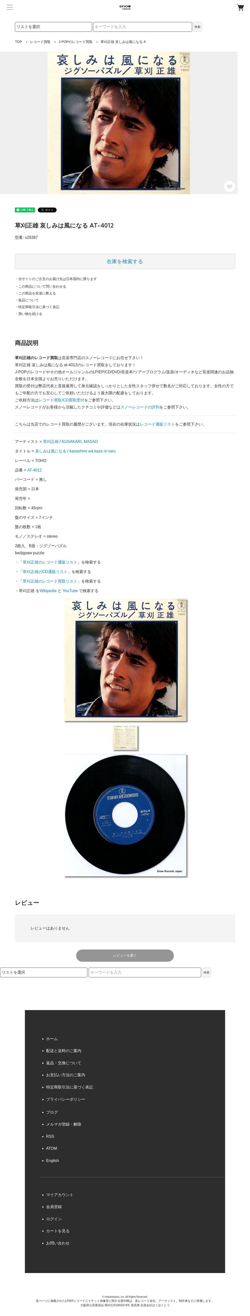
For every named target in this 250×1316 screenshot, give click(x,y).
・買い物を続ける (28, 314)
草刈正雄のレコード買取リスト (50, 581)
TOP (18, 42)
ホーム (52, 1039)
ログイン (54, 1219)
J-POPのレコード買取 (76, 42)
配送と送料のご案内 (63, 1051)
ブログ (52, 1112)
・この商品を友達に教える (35, 293)
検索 (197, 27)
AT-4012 (34, 470)
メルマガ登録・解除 (63, 1124)
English (52, 1161)
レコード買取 (40, 42)
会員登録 (54, 1207)
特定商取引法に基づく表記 (69, 1087)
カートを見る (58, 1231)
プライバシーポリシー (65, 1099)
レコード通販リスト (157, 424)
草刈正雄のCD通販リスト (45, 572)
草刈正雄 (51, 441)
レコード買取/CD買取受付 (61, 400)
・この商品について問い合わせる (40, 286)
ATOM (51, 1148)
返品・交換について (63, 1063)
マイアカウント (59, 1195)
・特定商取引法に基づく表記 (37, 307)
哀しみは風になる (50, 451)
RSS (50, 1136)
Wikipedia (48, 591)
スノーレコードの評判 (139, 407)
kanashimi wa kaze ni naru (93, 451)
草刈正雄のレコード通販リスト (50, 562)
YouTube (70, 591)
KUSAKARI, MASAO (80, 441)
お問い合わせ (58, 1243)
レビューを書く (125, 955)
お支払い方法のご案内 (65, 1075)
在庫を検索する (125, 261)
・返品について (27, 300)
